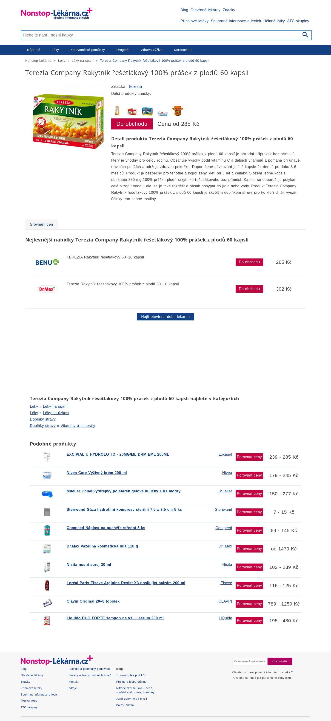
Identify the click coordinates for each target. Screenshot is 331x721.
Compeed (223, 528)
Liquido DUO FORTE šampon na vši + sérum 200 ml (115, 618)
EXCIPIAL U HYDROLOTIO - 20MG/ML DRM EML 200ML (118, 454)
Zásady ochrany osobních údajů (89, 675)
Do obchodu (132, 124)
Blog (184, 10)
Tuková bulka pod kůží (131, 675)
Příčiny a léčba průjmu (131, 681)
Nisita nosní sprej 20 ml (89, 565)
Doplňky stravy (43, 419)
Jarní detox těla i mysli (131, 698)
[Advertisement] (163, 357)
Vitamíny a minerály (77, 426)
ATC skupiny (298, 21)
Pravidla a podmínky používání (89, 669)
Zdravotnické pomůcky (87, 50)
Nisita (227, 565)
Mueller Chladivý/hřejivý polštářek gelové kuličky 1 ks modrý (124, 491)
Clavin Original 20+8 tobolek (93, 601)
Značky (229, 10)
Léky (55, 50)
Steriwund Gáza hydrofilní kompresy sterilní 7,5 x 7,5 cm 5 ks (124, 509)
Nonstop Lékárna (38, 60)
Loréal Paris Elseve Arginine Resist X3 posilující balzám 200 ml (126, 583)
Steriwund (223, 509)
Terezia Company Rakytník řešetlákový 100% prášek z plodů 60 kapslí (154, 60)
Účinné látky (274, 21)
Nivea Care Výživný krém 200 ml (97, 473)
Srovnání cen (41, 224)
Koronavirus (183, 50)
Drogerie (123, 50)
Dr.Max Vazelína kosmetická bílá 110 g (102, 546)
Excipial (225, 454)
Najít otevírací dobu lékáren (165, 317)
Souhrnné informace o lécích (236, 21)
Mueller (225, 491)
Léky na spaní (83, 60)
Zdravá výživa (152, 50)
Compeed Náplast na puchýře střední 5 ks (106, 528)
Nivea (227, 473)
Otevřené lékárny (205, 10)
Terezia (135, 86)
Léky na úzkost (56, 413)
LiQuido (225, 618)
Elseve (226, 583)
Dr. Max (225, 546)
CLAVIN (225, 601)
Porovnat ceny (249, 457)
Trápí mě (33, 50)
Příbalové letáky (194, 21)
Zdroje (72, 688)
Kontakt (73, 681)
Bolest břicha (125, 705)
